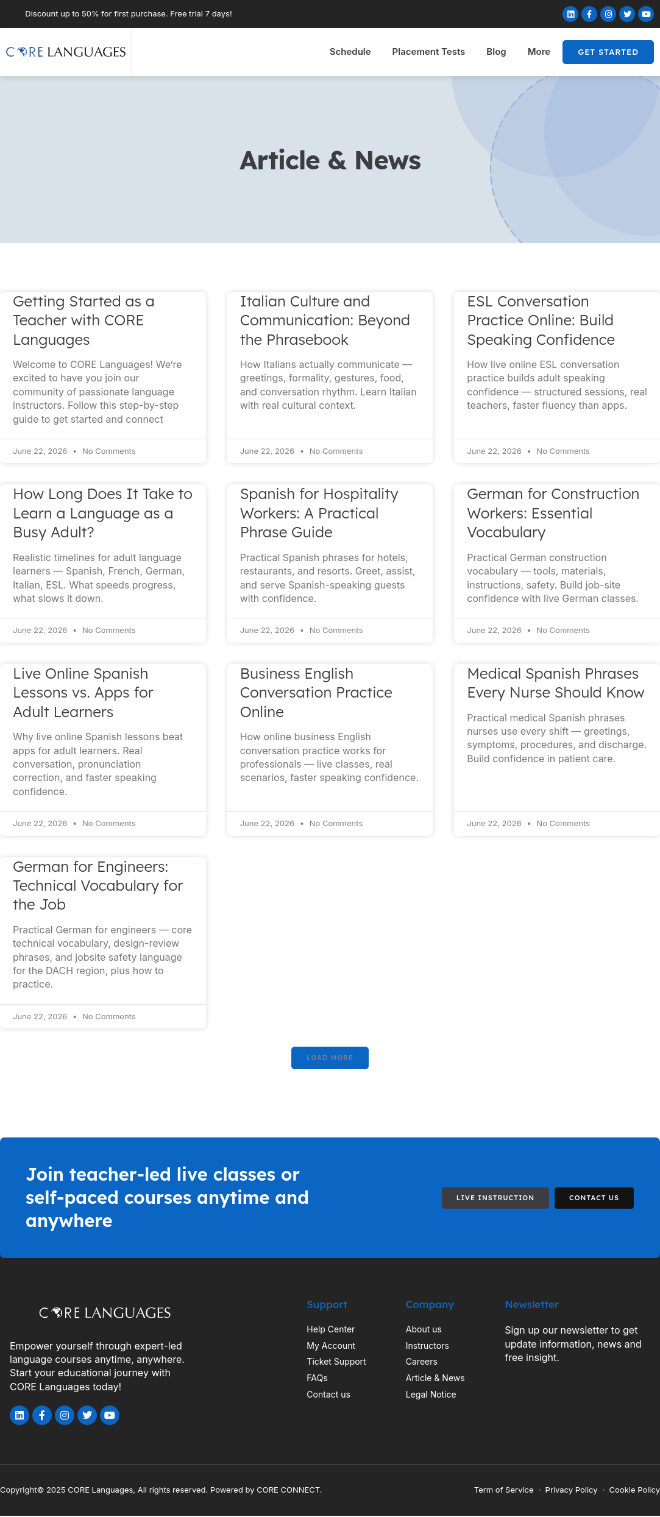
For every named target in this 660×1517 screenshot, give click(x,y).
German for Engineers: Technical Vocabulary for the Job (98, 885)
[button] (330, 1058)
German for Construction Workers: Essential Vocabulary (553, 512)
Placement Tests (429, 51)
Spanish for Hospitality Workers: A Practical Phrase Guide (319, 512)
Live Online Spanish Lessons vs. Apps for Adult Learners (83, 692)
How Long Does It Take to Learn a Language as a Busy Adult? (103, 512)
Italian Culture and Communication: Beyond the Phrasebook (325, 320)
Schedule (350, 51)
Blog (496, 51)
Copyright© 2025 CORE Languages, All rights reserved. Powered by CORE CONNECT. (161, 1491)
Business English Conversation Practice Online (316, 692)
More (539, 51)
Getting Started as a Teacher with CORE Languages (84, 320)
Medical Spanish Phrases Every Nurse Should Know (555, 682)
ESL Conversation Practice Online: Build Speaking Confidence (541, 320)
